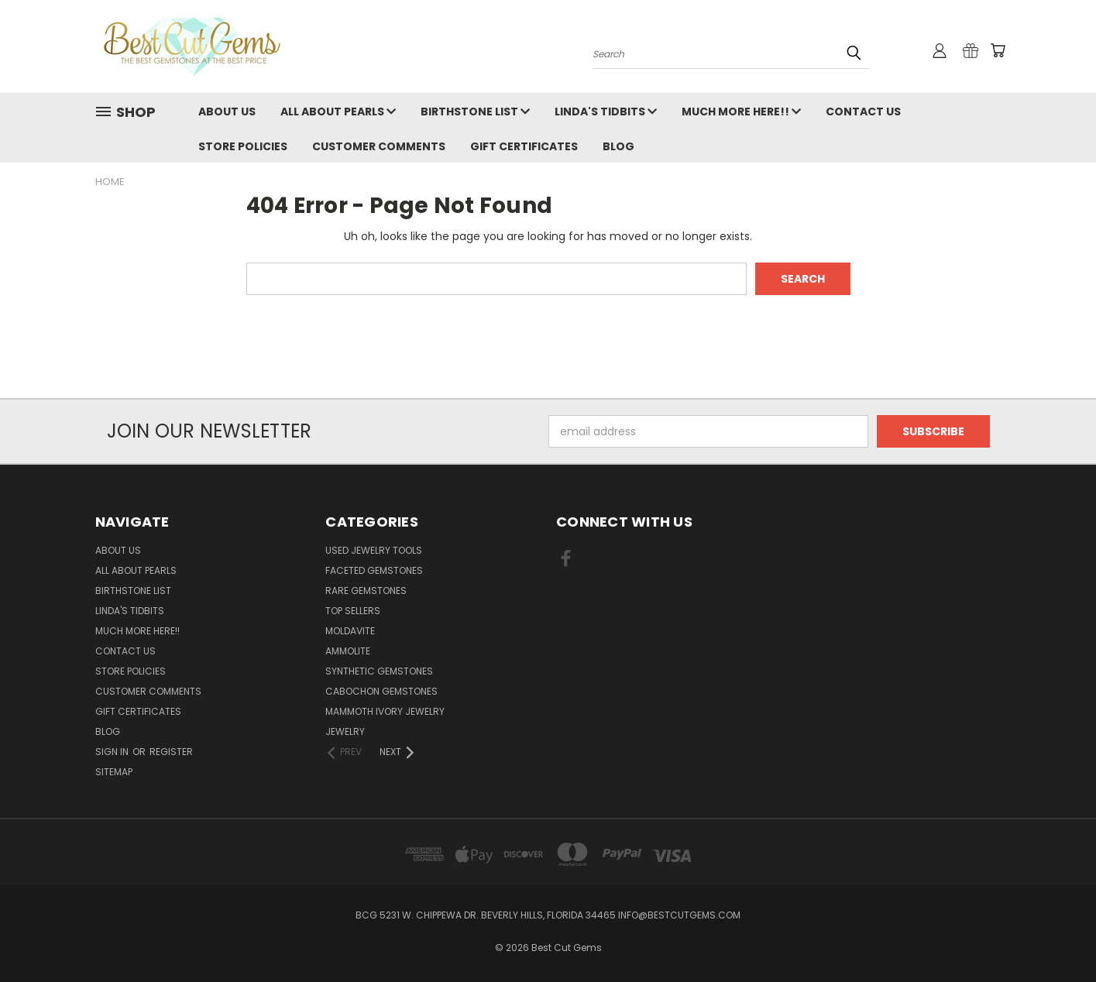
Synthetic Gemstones (379, 671)
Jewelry (345, 731)
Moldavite (350, 630)
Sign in (113, 751)
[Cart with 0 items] (997, 50)
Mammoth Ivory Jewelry (385, 711)
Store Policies (242, 146)
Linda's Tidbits (606, 111)
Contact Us (863, 111)
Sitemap (113, 771)
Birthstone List (475, 111)
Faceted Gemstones (374, 570)
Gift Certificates (524, 146)
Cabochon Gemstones (381, 691)
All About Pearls (338, 111)
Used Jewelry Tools (373, 550)
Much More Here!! (741, 111)
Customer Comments (378, 146)
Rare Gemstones (366, 590)
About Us (227, 111)
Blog (618, 146)
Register (171, 751)
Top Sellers (352, 610)
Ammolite (347, 651)
